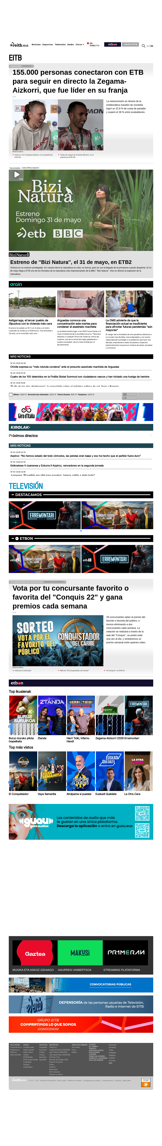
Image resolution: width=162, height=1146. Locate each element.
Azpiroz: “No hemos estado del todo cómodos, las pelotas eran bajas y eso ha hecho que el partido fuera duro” (75, 455)
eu (148, 46)
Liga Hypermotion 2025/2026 (59, 1055)
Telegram (112, 1055)
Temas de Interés (97, 1056)
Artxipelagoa (27, 1067)
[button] (81, 530)
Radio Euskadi (28, 1050)
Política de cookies (74, 1080)
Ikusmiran (42, 1057)
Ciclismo (52, 1067)
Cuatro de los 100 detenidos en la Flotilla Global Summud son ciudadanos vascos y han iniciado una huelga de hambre (79, 376)
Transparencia (107, 1080)
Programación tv (16, 1047)
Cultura (42, 1055)
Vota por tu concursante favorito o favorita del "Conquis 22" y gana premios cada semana (71, 597)
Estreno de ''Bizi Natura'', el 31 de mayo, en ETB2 (71, 262)
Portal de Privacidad (48, 1080)
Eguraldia (42, 1060)
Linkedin (112, 1058)
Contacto (117, 1080)
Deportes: (54, 1045)
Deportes (47, 44)
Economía (43, 1050)
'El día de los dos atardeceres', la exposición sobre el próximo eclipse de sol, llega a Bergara (64, 386)
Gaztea (26, 1055)
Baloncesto (53, 1069)
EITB (15, 58)
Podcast (26, 1064)
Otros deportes (54, 1072)
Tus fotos (130, 394)
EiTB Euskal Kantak (30, 1060)
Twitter (111, 1050)
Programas (27, 1062)
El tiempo (93, 1046)
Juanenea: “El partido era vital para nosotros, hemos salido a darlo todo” (52, 475)
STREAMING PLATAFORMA (121, 969)
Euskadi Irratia (28, 1047)
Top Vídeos (76, 1047)
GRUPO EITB (130, 44)
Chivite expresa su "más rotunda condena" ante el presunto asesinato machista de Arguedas (64, 366)
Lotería (92, 1054)
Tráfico (92, 1048)
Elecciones (94, 1052)
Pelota (51, 1064)
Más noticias (20, 356)
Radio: (26, 1045)
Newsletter (113, 1045)
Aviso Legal (61, 1080)
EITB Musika (28, 1057)
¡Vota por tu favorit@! (23, 670)
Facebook (112, 1047)
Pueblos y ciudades (98, 1058)
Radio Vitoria (28, 1052)
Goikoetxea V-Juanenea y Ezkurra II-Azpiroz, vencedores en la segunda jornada (56, 465)
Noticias (36, 44)
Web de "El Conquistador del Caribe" (74, 670)
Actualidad (43, 1047)
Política (42, 1052)
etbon (26, 538)
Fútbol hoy (53, 1047)
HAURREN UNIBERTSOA (74, 969)
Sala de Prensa (96, 1060)
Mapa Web (127, 1080)
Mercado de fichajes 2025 (58, 1060)
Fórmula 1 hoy (54, 1057)
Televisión (60, 44)
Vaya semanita (15, 1055)
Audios (74, 1052)
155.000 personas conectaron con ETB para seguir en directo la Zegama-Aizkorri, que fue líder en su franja (78, 81)
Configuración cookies (92, 1080)
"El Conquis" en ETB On (115, 670)
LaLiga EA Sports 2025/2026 (59, 1050)
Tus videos (130, 398)
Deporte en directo (56, 1074)
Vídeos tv (13, 1052)
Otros (79, 44)
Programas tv (15, 1050)
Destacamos (28, 495)
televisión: (15, 1045)
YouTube (112, 1060)
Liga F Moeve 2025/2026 (58, 1052)
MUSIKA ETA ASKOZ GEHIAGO (33, 969)
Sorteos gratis (96, 1050)
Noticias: (43, 1045)
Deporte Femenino (56, 1062)
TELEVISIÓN (26, 486)
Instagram (112, 1053)
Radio (70, 44)
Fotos (74, 1050)
